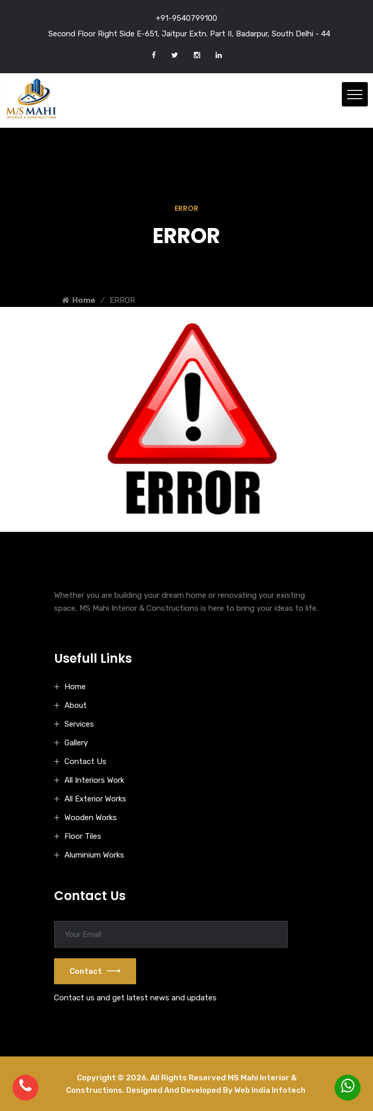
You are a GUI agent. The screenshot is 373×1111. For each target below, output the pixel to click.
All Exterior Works (95, 799)
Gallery (76, 742)
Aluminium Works (94, 855)
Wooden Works (90, 817)
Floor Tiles (82, 836)
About (75, 705)
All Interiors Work (94, 780)
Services (79, 724)
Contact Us (85, 761)
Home (79, 300)
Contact (95, 971)
